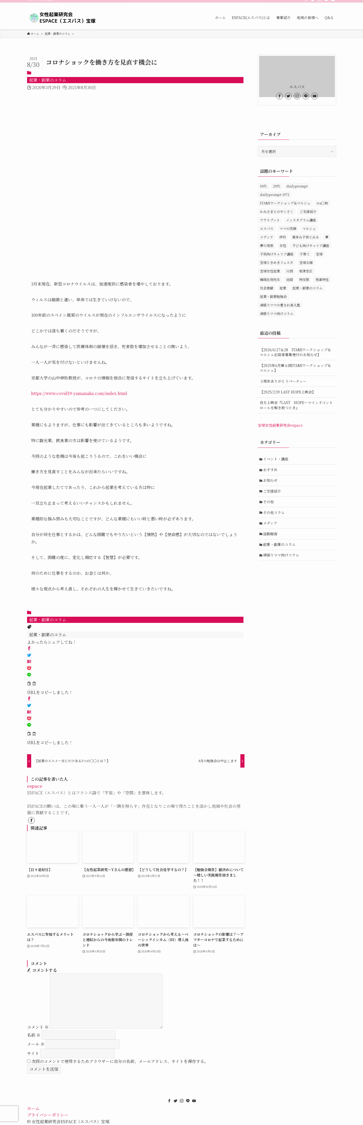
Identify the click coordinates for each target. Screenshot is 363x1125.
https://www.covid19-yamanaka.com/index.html (79, 393)
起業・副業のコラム (47, 80)
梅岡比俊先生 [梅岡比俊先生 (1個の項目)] (270, 279)
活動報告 (270, 533)
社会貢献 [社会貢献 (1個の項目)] (266, 288)
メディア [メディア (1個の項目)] (266, 237)
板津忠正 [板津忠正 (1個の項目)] (306, 271)
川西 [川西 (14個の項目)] (289, 271)
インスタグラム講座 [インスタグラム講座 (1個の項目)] (301, 220)
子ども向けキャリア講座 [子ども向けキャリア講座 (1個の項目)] (310, 245)
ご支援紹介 (272, 491)
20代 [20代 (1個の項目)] (276, 186)
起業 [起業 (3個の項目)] (283, 288)
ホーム (33, 1108)
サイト (33, 1053)
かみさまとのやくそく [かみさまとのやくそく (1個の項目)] (276, 211)
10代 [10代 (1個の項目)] (263, 186)
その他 (268, 501)
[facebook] (306, 3)
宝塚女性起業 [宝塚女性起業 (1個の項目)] (270, 271)
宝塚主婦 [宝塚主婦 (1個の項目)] (306, 262)
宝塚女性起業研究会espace (280, 425)
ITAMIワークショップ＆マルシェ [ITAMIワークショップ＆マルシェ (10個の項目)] (285, 203)
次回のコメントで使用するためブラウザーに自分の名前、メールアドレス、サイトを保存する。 (119, 1061)
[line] (326, 3)
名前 (33, 1035)
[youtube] (333, 3)
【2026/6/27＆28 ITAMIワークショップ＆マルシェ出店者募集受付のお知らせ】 (295, 352)
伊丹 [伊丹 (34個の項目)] (282, 237)
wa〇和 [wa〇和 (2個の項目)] (322, 203)
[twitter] (312, 3)
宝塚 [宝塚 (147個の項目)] (319, 254)
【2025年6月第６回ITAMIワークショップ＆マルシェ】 (295, 368)
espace (34, 786)
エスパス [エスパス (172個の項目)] (266, 228)
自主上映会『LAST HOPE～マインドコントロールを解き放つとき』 (296, 405)
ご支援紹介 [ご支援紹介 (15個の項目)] (308, 211)
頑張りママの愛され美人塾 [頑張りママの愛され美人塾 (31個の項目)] (280, 305)
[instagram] (319, 3)
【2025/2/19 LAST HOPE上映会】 (288, 391)
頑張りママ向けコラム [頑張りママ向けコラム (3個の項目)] (276, 313)
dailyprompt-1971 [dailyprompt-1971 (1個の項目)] (274, 194)
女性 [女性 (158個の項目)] (283, 245)
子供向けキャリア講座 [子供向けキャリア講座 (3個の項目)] (276, 254)
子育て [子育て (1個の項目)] (305, 254)
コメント (38, 1027)
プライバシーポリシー (47, 1115)
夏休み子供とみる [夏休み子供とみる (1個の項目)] (305, 237)
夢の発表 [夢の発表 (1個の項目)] (266, 245)
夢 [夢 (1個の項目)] (326, 237)
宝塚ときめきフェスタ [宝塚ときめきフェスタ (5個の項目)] (276, 262)
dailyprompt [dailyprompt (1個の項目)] (297, 186)
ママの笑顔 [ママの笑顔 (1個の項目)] (288, 228)
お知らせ (270, 480)
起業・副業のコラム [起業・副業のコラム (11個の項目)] (307, 288)
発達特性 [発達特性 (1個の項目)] (322, 279)
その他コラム (274, 512)
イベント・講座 (276, 458)
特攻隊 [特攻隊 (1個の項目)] (304, 279)
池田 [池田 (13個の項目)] (289, 279)
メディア (270, 523)
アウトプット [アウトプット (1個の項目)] (270, 220)
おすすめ (270, 469)
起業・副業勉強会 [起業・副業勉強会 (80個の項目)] (273, 296)
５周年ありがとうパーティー (283, 381)
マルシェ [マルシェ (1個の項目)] (309, 228)
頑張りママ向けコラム (281, 555)
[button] (29, 648)
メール (36, 1044)
